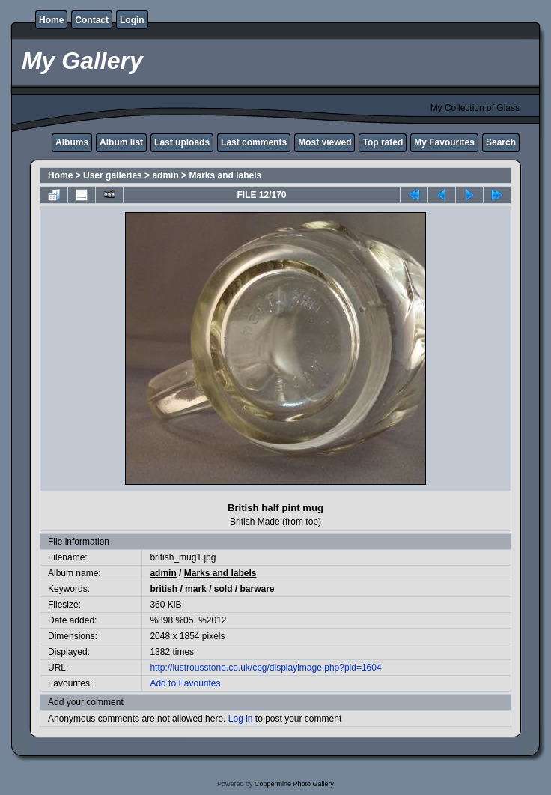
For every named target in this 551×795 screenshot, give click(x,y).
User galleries (112, 175)
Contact (92, 20)
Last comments (254, 142)
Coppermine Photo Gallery (294, 784)
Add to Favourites (185, 683)
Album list (121, 142)
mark (196, 589)
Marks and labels (225, 175)
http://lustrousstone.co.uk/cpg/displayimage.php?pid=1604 (265, 667)
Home (51, 20)
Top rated (382, 142)
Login (132, 20)
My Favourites (444, 142)
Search (501, 142)
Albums (71, 142)
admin (165, 175)
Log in (240, 718)
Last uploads (182, 142)
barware (257, 589)
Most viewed (324, 142)
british (163, 589)
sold (223, 589)
